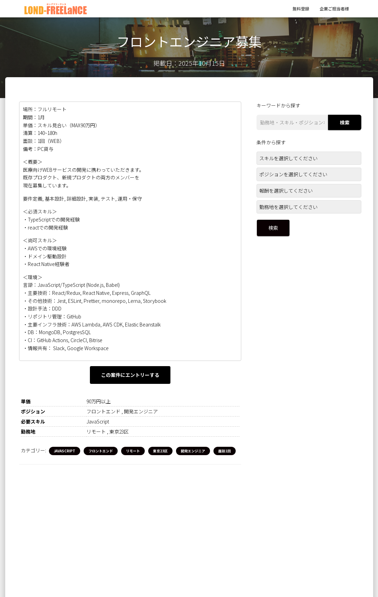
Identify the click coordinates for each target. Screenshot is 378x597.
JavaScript (64, 451)
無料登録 (301, 8)
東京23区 (160, 451)
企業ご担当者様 (334, 8)
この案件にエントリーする (130, 374)
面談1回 (224, 451)
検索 (345, 122)
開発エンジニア (193, 451)
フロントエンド (101, 451)
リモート (133, 451)
